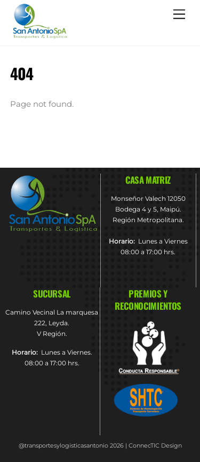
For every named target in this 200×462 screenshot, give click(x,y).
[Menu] (179, 14)
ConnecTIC (144, 445)
